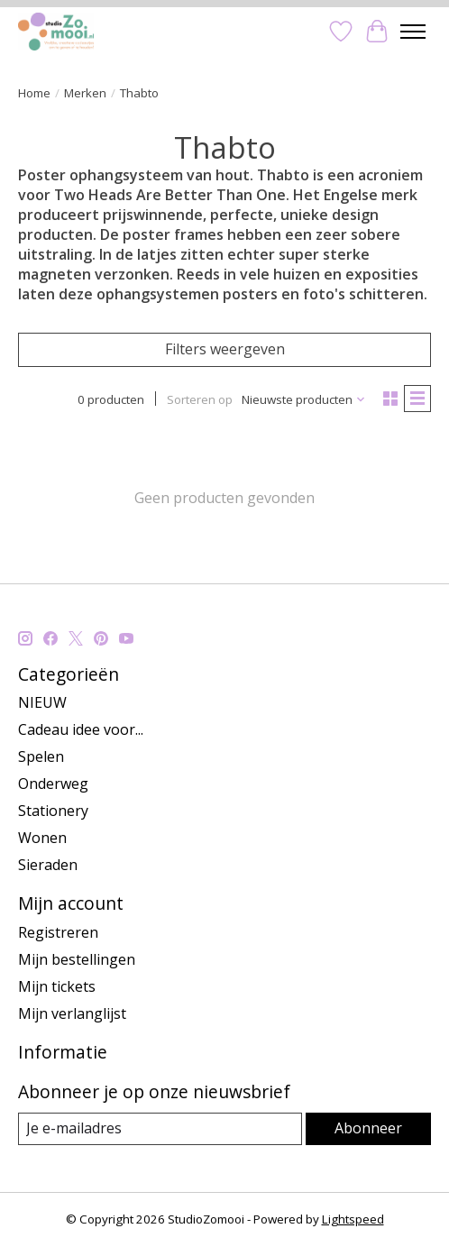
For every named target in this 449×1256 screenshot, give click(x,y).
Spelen (41, 756)
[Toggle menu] (413, 32)
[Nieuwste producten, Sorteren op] (304, 399)
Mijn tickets (57, 986)
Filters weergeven (225, 349)
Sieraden (48, 865)
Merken (85, 93)
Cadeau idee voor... (80, 729)
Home (34, 93)
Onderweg (53, 783)
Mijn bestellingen (76, 959)
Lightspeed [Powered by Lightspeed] (353, 1219)
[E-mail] (160, 1128)
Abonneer (368, 1128)
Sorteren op (200, 399)
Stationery (53, 811)
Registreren (58, 932)
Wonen (42, 838)
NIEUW (42, 702)
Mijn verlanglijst (72, 1013)
